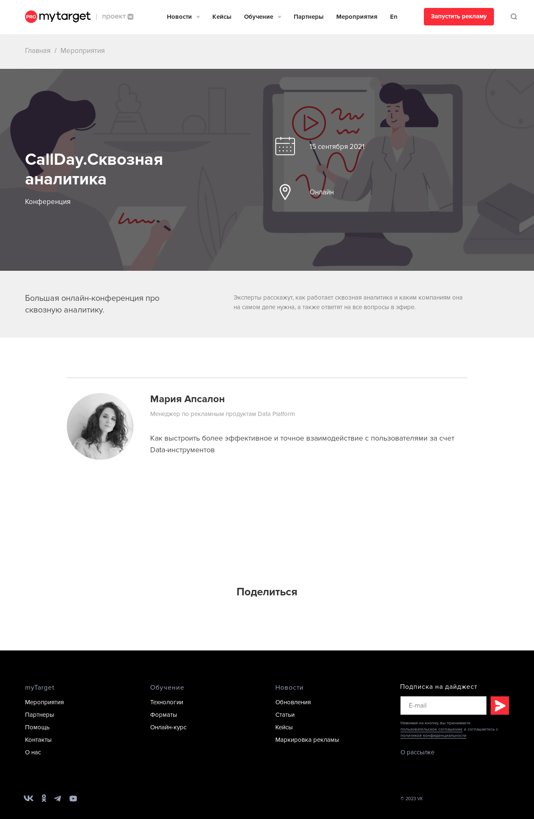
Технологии (166, 702)
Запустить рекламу (459, 16)
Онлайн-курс (168, 727)
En (394, 16)
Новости (179, 16)
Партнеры (309, 16)
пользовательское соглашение (431, 729)
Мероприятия (357, 16)
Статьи (285, 714)
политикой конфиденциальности (433, 735)
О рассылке (417, 752)
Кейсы (222, 16)
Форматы (163, 714)
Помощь (37, 727)
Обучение (258, 16)
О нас (33, 752)
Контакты (38, 739)
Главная (37, 51)
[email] (443, 705)
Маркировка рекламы (307, 739)
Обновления (293, 702)
